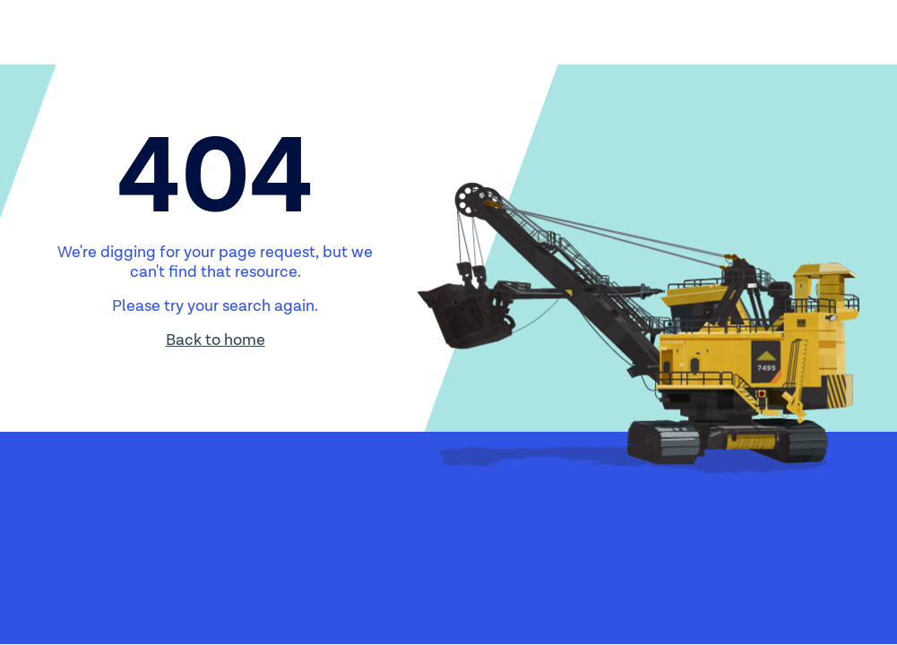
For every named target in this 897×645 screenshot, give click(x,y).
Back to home (215, 340)
